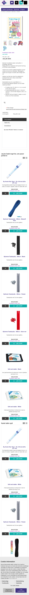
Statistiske (19, 583)
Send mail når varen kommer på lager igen (16, 109)
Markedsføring (20, 581)
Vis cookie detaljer (15, 585)
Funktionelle (5, 583)
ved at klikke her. (13, 578)
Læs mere (5, 54)
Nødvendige (5, 581)
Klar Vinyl (19, 87)
